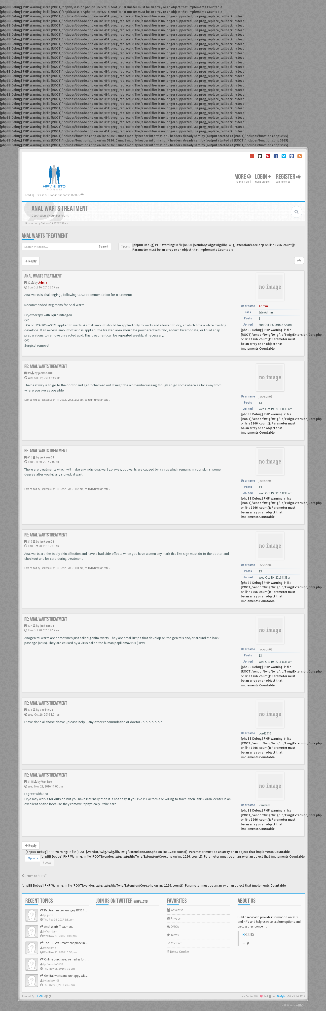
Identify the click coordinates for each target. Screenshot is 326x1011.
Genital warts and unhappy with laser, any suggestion (77, 976)
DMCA (173, 927)
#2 (29, 282)
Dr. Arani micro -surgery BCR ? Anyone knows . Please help (81, 910)
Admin (42, 282)
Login (263, 177)
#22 (29, 626)
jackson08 (45, 373)
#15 (29, 457)
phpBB (39, 996)
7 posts (125, 246)
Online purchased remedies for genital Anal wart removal (80, 959)
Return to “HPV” (34, 876)
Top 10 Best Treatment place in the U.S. (68, 943)
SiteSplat (281, 996)
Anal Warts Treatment (45, 235)
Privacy (174, 918)
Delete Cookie (178, 952)
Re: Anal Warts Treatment (45, 366)
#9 (29, 373)
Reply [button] (30, 261)
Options (33, 858)
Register (288, 177)
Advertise (175, 910)
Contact (174, 943)
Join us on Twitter (122, 900)
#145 (30, 782)
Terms (173, 935)
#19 (29, 541)
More (242, 177)
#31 (29, 710)
